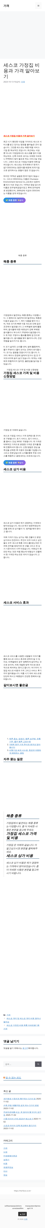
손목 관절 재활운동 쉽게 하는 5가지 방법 (21, 1105)
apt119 (30, 1208)
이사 (5, 1171)
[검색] (38, 1064)
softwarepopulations (13, 1206)
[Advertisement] (22, 36)
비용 (5, 1163)
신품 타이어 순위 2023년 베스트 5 (18, 1118)
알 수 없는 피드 (13, 1077)
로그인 (25, 1048)
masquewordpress (32, 1206)
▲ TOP (22, 1214)
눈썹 (5, 1152)
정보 (5, 1175)
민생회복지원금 (10, 1156)
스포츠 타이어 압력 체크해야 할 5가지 (19, 1125)
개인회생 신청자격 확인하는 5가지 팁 (19, 1098)
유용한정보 (8, 1167)
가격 (6, 6)
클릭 (14, 200)
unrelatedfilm (17, 1208)
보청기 (6, 1159)
